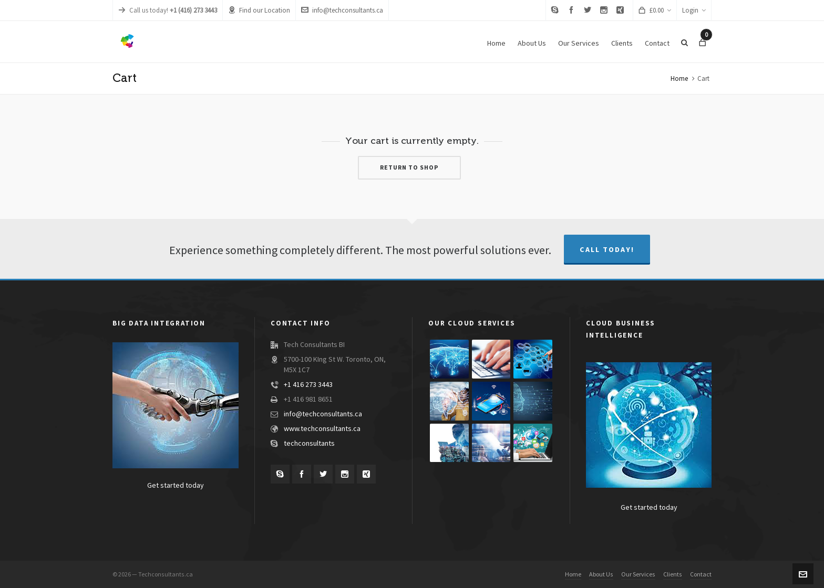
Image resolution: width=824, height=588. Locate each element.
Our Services (638, 574)
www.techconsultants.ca (322, 429)
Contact (701, 574)
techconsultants (309, 443)
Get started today (175, 485)
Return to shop (409, 167)
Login (694, 10)
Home (679, 78)
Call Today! (607, 249)
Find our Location (259, 10)
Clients (672, 574)
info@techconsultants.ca (342, 10)
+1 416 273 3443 (308, 385)
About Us (601, 574)
